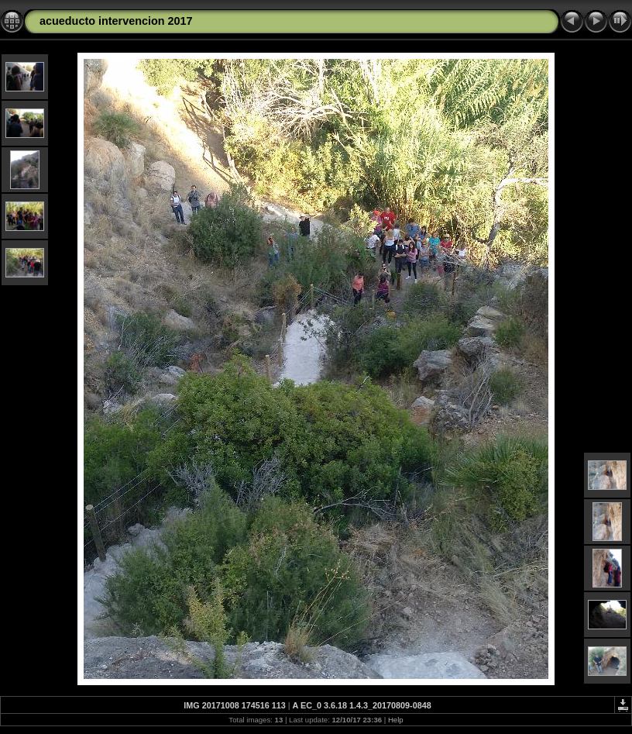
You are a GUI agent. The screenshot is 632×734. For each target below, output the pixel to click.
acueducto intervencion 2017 (116, 21)
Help (396, 719)
